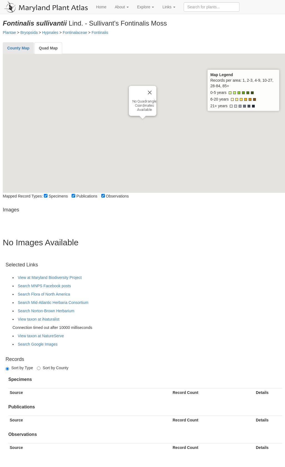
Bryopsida (28, 32)
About (122, 7)
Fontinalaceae (75, 32)
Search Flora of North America (44, 294)
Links (168, 7)
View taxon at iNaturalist (38, 319)
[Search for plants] (211, 7)
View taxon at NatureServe (41, 336)
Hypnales (50, 32)
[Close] (149, 92)
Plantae (9, 32)
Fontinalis (100, 32)
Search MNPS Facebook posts (44, 286)
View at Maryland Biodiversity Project (50, 277)
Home (101, 7)
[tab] (18, 48)
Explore (145, 7)
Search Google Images (37, 344)
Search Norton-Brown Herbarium (46, 311)
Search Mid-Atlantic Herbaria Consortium (53, 302)
